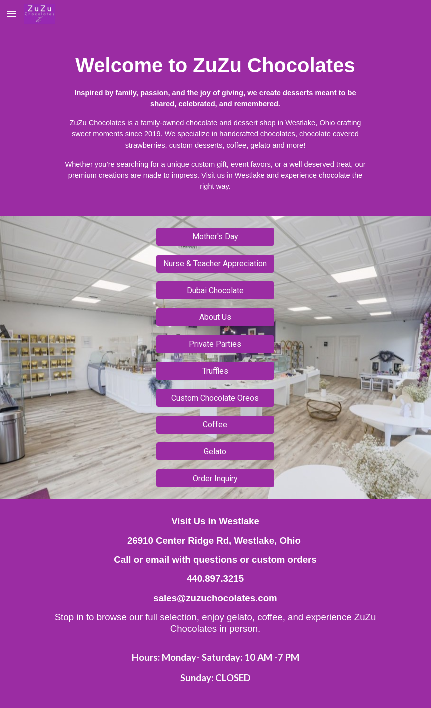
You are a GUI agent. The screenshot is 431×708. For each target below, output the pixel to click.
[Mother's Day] (215, 236)
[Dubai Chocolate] (215, 290)
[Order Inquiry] (215, 478)
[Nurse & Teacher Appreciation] (215, 263)
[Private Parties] (215, 344)
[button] (12, 13)
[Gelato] (215, 451)
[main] (215, 122)
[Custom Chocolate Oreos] (215, 398)
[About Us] (215, 317)
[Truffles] (215, 371)
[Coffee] (215, 424)
